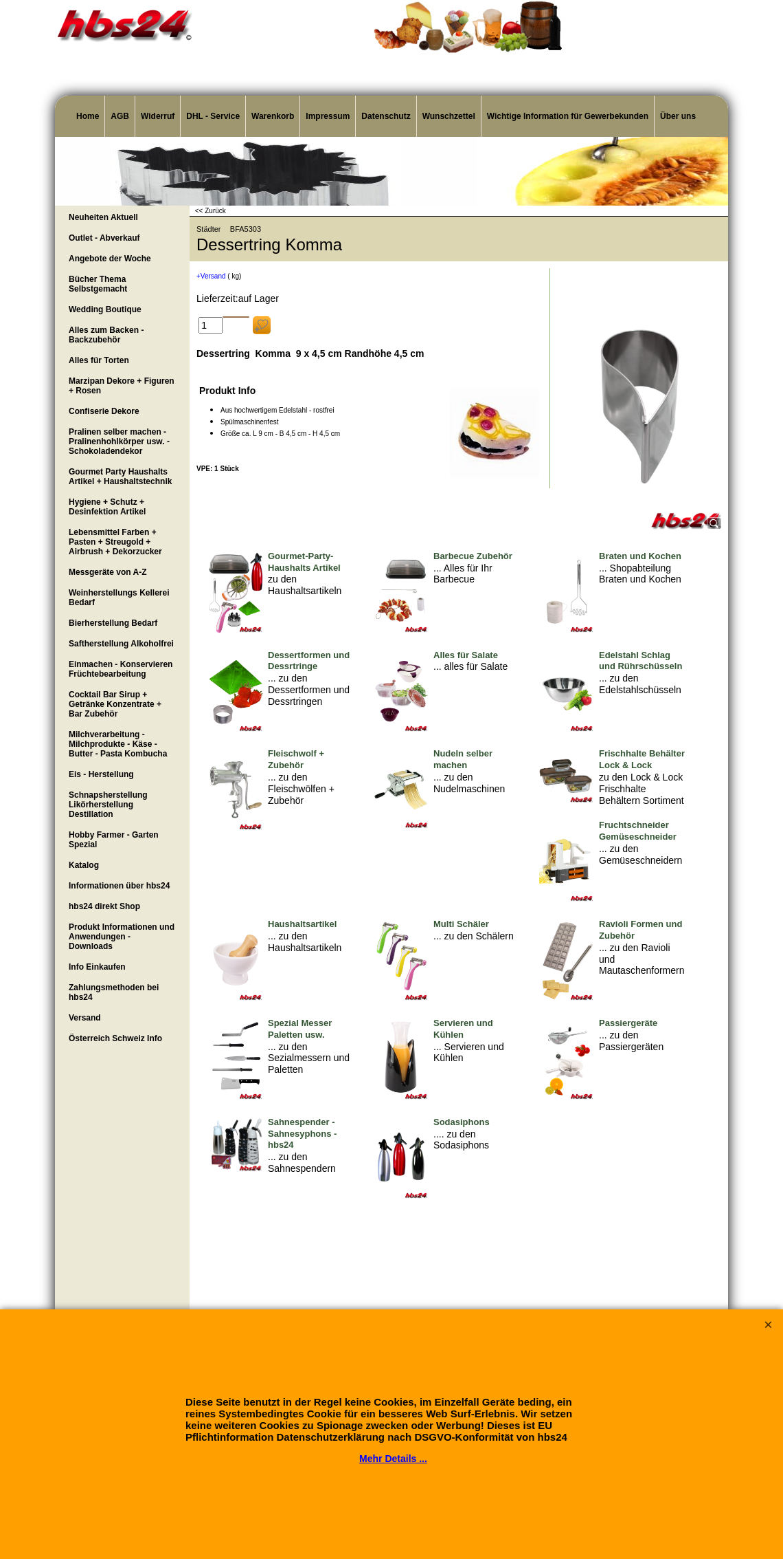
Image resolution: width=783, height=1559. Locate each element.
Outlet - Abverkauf (104, 238)
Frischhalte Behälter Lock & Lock (642, 759)
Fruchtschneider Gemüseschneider (638, 831)
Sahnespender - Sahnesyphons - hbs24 (302, 1134)
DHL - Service (213, 116)
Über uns (678, 116)
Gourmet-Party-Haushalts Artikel (304, 562)
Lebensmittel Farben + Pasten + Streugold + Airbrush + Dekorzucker (115, 541)
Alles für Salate (465, 655)
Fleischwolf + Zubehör (296, 759)
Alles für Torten (99, 360)
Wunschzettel (448, 116)
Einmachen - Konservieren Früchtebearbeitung (120, 669)
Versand (85, 1018)
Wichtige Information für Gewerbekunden (567, 116)
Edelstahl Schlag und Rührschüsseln (640, 661)
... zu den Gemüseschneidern (640, 854)
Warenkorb (272, 116)
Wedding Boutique (105, 309)
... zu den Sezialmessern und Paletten (309, 1058)
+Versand (211, 276)
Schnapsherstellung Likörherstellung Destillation (108, 804)
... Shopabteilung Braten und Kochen (640, 574)
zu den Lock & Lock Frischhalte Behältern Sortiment (641, 789)
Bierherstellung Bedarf (113, 623)
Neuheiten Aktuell (103, 217)
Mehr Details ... (393, 1458)
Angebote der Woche (110, 258)
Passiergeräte (628, 1023)
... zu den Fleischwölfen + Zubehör (301, 789)
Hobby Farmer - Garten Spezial (114, 839)
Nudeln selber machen (462, 759)
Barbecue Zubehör (472, 556)
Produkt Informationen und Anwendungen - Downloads (121, 936)
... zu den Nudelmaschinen (469, 783)
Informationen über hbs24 (119, 886)
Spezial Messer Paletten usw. (300, 1029)
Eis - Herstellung (101, 774)
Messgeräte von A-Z (108, 572)
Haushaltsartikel (302, 924)
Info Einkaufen (97, 967)
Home (87, 116)
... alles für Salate (470, 666)
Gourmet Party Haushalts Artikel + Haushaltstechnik (120, 476)
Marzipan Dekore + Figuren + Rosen (121, 385)
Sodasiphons (461, 1122)
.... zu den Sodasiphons (461, 1140)
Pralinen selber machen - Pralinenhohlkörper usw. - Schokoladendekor (119, 441)
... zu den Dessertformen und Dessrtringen (309, 690)
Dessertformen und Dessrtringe (309, 661)
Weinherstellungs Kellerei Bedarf (119, 597)
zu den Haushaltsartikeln (304, 585)
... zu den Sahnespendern (302, 1162)
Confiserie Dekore (104, 411)
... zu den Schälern (473, 935)
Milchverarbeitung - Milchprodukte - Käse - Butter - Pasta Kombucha (118, 744)
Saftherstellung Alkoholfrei (121, 643)
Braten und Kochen (640, 556)
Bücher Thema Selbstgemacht (98, 284)
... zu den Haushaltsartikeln (304, 941)
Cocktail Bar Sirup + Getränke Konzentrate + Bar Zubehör (115, 704)
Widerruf (157, 116)
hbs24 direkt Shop (104, 906)
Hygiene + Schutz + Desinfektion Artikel (107, 506)
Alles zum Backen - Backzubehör (106, 335)
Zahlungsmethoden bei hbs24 (114, 992)
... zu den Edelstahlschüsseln (640, 684)
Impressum (328, 116)
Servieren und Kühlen (463, 1029)
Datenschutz (385, 116)
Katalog (84, 865)
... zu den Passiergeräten (631, 1040)
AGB (120, 116)
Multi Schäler (461, 924)
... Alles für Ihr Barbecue (462, 574)
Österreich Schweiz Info (115, 1038)
